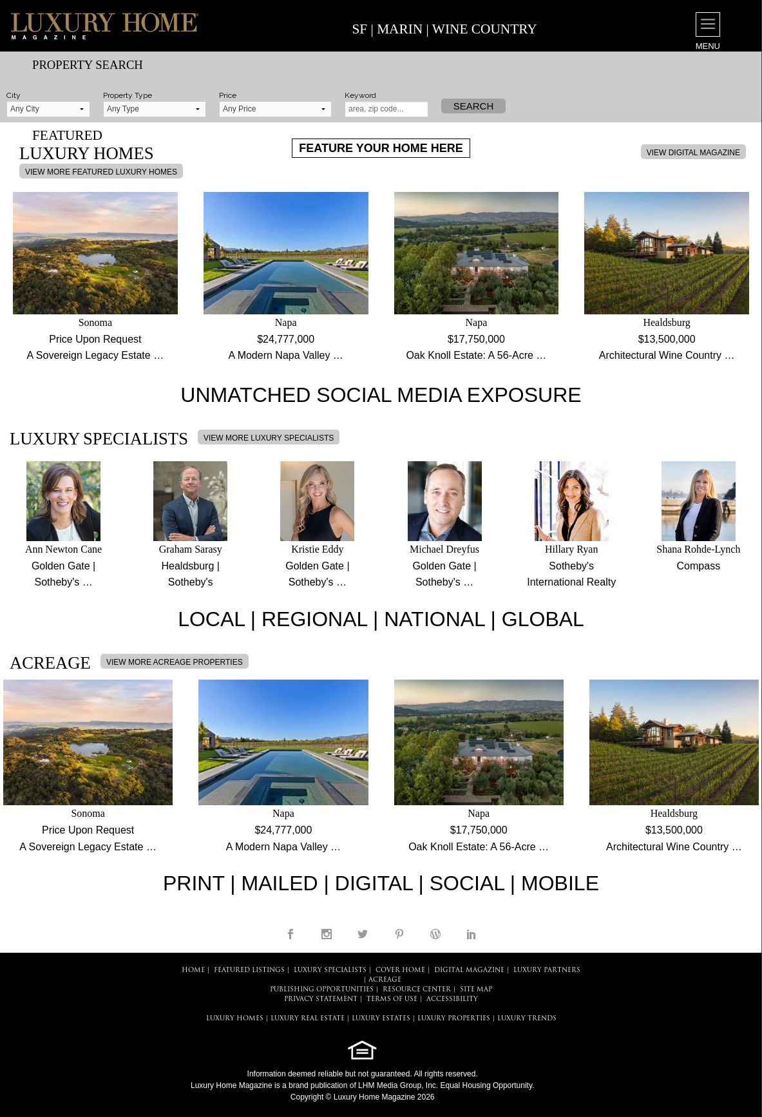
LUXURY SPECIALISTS (330, 970)
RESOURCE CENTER (417, 989)
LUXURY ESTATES (381, 1018)
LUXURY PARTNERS (546, 970)
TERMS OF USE (392, 999)
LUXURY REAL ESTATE (308, 1018)
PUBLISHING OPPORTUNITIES (322, 989)
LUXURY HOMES (234, 1018)
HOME (193, 970)
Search (473, 105)
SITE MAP (476, 989)
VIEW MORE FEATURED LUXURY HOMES (101, 172)
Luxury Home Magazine (231, 1085)
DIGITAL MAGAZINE (469, 970)
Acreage (384, 980)
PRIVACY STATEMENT (320, 999)
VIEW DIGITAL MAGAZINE (693, 152)
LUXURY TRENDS (527, 1018)
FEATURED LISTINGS (249, 970)
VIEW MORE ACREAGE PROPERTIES (174, 662)
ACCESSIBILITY (452, 999)
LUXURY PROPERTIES (453, 1018)
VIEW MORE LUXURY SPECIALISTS (269, 438)
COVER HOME (400, 970)
